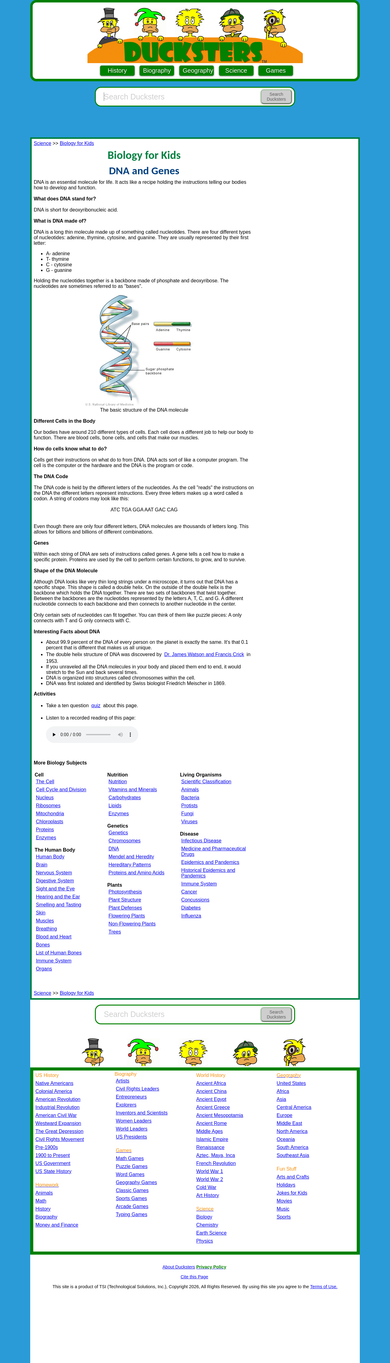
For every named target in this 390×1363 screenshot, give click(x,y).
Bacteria (190, 797)
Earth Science (211, 1233)
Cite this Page (194, 1276)
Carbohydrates (124, 797)
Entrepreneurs (131, 1096)
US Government (52, 1163)
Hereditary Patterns (129, 864)
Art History (207, 1195)
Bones (43, 944)
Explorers (126, 1104)
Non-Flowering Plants (132, 923)
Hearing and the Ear (58, 896)
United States (291, 1083)
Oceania (286, 1139)
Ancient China (211, 1091)
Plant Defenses (125, 907)
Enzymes (46, 837)
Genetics (118, 832)
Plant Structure (124, 899)
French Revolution (216, 1163)
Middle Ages (209, 1131)
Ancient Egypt (211, 1099)
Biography (157, 70)
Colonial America (53, 1091)
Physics (204, 1241)
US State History (53, 1171)
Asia (281, 1099)
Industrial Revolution (57, 1107)
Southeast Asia (293, 1155)
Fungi (187, 813)
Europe (284, 1115)
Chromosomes (124, 840)
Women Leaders (134, 1120)
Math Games (130, 1158)
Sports (284, 1217)
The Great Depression (59, 1131)
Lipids (114, 805)
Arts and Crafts (293, 1177)
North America (292, 1131)
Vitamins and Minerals (132, 789)
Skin (40, 912)
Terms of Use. (324, 1286)
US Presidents (131, 1136)
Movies (284, 1201)
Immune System (53, 960)
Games (276, 70)
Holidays (286, 1185)
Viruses (189, 821)
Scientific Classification (206, 781)
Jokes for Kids (292, 1193)
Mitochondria (50, 813)
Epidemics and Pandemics (210, 862)
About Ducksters (178, 1266)
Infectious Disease (201, 840)
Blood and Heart (53, 936)
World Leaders (132, 1128)
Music (283, 1209)
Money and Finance (56, 1225)
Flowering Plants (126, 915)
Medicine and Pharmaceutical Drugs (213, 851)
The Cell (45, 781)
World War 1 (209, 1171)
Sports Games (131, 1198)
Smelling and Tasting (58, 904)
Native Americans (54, 1083)
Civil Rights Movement (59, 1139)
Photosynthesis (125, 891)
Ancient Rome (211, 1123)
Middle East (289, 1123)
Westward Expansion (58, 1123)
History (117, 70)
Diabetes (191, 907)
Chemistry (207, 1225)
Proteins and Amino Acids (136, 872)
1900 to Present (52, 1155)
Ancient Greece (213, 1107)
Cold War (206, 1187)
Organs (44, 968)
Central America (294, 1107)
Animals (190, 789)
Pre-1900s (46, 1147)
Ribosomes (48, 805)
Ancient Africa (211, 1083)
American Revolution (57, 1099)
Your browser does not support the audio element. (92, 734)
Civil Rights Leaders (137, 1088)
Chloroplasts (49, 821)
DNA (113, 848)
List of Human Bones (59, 952)
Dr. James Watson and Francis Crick (204, 654)
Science (236, 70)
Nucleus (45, 797)
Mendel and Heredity (131, 856)
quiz (95, 705)
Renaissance (210, 1147)
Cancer (189, 891)
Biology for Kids (77, 143)
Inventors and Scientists (142, 1112)
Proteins (45, 829)
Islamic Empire (212, 1139)
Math (40, 1201)
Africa (283, 1091)
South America (292, 1147)
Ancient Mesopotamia (219, 1115)
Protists (189, 805)
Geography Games (136, 1182)
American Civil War (56, 1115)
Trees (114, 931)
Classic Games (132, 1190)
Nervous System (54, 872)
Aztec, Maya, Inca (215, 1155)
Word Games (130, 1174)
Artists (122, 1080)
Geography (198, 70)
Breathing (46, 928)
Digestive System (55, 880)
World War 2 (209, 1179)
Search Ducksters (276, 97)
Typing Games (131, 1214)
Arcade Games (132, 1206)
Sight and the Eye (55, 888)
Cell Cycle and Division (61, 789)
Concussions (195, 899)
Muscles (45, 920)
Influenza (191, 915)
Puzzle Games (132, 1166)
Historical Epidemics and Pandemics (208, 873)
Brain (41, 864)
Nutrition (117, 781)
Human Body (50, 856)
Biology (204, 1217)
